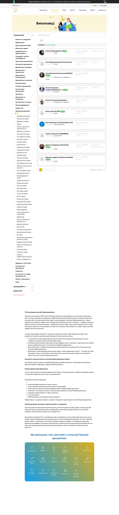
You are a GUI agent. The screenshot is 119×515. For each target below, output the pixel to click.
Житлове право (21, 188)
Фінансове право (21, 158)
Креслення (18, 94)
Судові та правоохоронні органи (23, 256)
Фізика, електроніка (22, 279)
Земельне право (21, 139)
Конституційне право (23, 170)
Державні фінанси (22, 224)
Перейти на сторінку (96, 170)
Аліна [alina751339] (52, 111)
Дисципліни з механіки (23, 80)
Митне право (20, 196)
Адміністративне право (23, 204)
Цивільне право (21, 207)
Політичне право (21, 194)
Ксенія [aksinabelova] (53, 51)
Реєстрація (102, 5)
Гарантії (72, 10)
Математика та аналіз (22, 102)
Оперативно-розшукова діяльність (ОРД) (23, 238)
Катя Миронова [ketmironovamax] (58, 62)
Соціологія (18, 271)
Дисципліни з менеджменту (19, 76)
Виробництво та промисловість (20, 52)
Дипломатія (19, 227)
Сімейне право (20, 142)
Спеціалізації (23, 35)
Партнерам (82, 10)
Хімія (16, 282)
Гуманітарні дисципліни (23, 61)
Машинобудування (21, 105)
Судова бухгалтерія (22, 150)
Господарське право (22, 137)
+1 (81, 51)
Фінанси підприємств (23, 259)
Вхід (94, 5)
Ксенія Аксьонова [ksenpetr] (56, 100)
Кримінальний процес (23, 232)
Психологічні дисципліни (19, 267)
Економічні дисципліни (23, 64)
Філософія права (21, 191)
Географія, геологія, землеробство (21, 57)
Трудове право (20, 155)
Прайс (64, 10)
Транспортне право (22, 134)
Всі (17, 113)
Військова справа (21, 48)
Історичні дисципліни (22, 86)
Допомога (103, 10)
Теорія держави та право (22, 177)
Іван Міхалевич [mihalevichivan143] (59, 122)
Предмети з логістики (22, 263)
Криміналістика (21, 152)
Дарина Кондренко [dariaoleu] (57, 145)
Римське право (21, 186)
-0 (86, 51)
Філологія (56, 91)
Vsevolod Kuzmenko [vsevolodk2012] (58, 73)
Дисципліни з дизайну (23, 67)
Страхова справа (21, 252)
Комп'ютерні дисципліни (19, 90)
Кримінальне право (22, 147)
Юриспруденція (21, 210)
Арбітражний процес (22, 116)
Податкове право (21, 183)
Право (18, 124)
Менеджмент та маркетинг (61, 102)
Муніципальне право (23, 160)
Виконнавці (55, 10)
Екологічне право (21, 199)
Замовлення (43, 10)
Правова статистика (22, 131)
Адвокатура (19, 217)
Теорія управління (59, 124)
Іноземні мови (20, 83)
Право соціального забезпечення (22, 128)
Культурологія (58, 135)
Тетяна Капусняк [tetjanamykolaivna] (52, 89)
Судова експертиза (22, 180)
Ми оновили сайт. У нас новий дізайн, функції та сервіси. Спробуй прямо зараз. (59, 2)
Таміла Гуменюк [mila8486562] (56, 134)
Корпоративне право (23, 202)
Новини (92, 10)
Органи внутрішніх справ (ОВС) (22, 213)
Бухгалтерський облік (22, 45)
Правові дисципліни (22, 111)
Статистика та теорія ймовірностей (22, 275)
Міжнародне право (22, 173)
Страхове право (21, 249)
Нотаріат (19, 235)
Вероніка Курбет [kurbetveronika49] (59, 157)
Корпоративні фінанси (23, 229)
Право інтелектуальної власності (23, 167)
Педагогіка (18, 108)
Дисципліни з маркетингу (19, 71)
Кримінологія (20, 145)
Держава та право (22, 121)
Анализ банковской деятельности (22, 220)
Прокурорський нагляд (23, 163)
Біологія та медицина (22, 39)
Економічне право (22, 119)
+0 (81, 62)
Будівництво (19, 42)
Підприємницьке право (23, 242)
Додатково (23, 291)
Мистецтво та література (19, 98)
